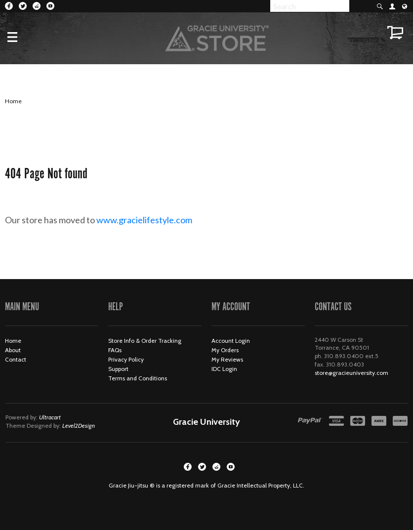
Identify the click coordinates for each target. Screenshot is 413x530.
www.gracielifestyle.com (152, 219)
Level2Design (78, 425)
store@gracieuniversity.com (351, 372)
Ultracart (50, 417)
